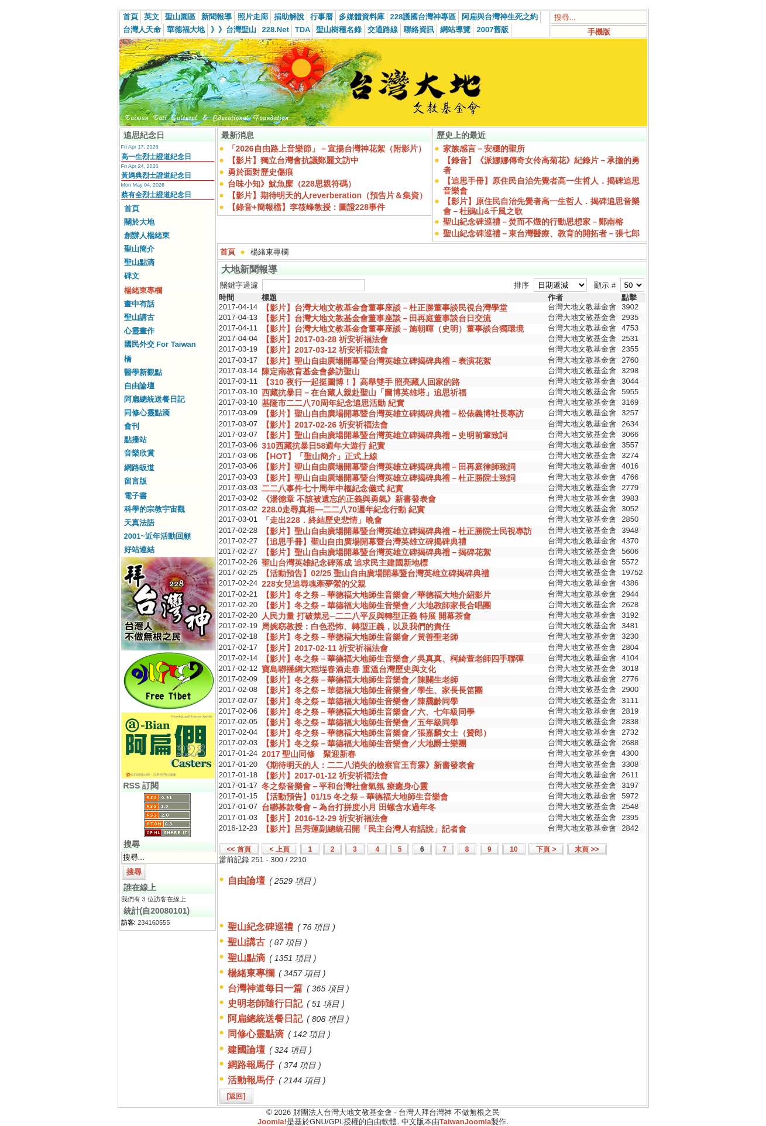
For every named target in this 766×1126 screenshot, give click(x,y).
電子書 (135, 495)
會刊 (131, 426)
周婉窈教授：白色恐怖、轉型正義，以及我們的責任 (356, 626)
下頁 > (546, 849)
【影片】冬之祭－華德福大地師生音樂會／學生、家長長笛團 (372, 690)
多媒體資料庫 (361, 16)
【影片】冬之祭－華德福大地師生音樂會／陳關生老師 (360, 679)
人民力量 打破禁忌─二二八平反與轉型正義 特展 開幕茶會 (366, 616)
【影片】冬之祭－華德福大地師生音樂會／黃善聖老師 (360, 637)
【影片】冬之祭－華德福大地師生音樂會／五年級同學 (360, 722)
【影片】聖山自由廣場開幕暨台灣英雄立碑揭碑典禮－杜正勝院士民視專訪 (397, 531)
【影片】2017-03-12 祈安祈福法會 (325, 349)
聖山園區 (180, 16)
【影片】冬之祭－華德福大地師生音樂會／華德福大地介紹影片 (376, 595)
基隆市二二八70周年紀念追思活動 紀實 (333, 403)
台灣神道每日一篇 (265, 988)
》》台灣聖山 (233, 29)
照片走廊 (253, 16)
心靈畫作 (139, 330)
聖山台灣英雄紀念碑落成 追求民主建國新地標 (345, 562)
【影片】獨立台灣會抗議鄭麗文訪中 (293, 160)
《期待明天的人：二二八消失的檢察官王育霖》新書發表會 (368, 765)
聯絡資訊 (419, 29)
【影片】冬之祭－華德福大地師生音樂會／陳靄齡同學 (360, 701)
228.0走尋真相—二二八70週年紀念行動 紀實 (343, 509)
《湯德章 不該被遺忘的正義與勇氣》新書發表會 (349, 499)
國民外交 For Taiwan (160, 344)
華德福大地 (186, 29)
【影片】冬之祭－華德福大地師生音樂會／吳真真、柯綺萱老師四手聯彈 (393, 658)
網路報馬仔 (251, 1065)
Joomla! (272, 1121)
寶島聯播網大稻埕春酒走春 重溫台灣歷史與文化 (349, 669)
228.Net (275, 29)
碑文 (131, 275)
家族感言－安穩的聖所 (484, 148)
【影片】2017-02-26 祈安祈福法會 (325, 424)
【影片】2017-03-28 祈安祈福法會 (325, 339)
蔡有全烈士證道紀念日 (156, 195)
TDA (303, 29)
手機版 (599, 31)
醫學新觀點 (143, 372)
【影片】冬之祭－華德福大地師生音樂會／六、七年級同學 (368, 712)
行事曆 (321, 16)
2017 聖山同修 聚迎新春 (309, 754)
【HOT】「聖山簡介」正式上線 (319, 456)
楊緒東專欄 (143, 290)
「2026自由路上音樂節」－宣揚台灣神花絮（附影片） (327, 148)
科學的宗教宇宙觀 (154, 509)
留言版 (135, 481)
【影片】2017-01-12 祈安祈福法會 (325, 775)
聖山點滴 (139, 262)
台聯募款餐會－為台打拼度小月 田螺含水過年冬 (349, 807)
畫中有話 (139, 303)
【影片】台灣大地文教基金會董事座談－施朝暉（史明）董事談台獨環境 (393, 328)
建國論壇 (246, 1050)
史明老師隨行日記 (265, 1003)
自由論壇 (139, 385)
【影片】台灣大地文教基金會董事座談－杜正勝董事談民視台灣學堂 (384, 307)
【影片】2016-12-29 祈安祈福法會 (325, 818)
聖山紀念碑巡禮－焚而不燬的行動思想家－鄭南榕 (533, 221)
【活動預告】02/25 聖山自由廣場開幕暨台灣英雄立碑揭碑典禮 (375, 573)
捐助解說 (289, 16)
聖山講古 (139, 317)
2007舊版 (492, 29)
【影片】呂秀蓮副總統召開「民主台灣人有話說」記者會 (364, 829)
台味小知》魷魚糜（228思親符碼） (292, 183)
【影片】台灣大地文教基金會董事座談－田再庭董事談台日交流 (376, 318)
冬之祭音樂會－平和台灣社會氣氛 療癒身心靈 (345, 786)
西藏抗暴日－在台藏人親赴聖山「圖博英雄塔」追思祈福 (364, 392)
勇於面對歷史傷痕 (260, 172)
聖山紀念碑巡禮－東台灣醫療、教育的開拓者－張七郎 (541, 233)
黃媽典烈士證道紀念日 (156, 175)
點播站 (135, 439)
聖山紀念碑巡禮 (260, 927)
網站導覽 (455, 29)
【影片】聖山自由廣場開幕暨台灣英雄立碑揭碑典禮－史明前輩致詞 (384, 435)
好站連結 (139, 549)
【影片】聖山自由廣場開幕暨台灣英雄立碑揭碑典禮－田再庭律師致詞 (389, 466)
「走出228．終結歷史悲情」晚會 (322, 520)
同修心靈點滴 (147, 412)
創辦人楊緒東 (147, 235)
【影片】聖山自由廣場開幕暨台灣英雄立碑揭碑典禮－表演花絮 (376, 361)
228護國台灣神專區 (423, 16)
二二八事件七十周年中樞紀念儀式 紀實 (332, 488)
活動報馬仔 (251, 1080)
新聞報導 (216, 16)
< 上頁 (279, 849)
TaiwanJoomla (465, 1121)
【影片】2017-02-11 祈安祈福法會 (325, 648)
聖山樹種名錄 (339, 29)
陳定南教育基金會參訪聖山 (311, 371)
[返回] (236, 1096)
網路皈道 (139, 467)
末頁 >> (587, 849)
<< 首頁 (239, 849)
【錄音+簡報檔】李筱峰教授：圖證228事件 (307, 207)
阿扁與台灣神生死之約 (500, 16)
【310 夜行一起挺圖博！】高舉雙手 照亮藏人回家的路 (361, 382)
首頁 (130, 16)
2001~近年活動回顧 (157, 536)
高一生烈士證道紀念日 (156, 157)
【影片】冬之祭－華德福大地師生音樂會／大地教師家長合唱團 (376, 605)
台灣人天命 (142, 29)
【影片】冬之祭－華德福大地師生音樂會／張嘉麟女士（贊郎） (376, 733)
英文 (151, 16)
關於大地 (139, 222)
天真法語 (139, 522)
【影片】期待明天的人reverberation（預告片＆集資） (327, 195)
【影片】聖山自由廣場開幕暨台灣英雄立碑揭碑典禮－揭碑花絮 (376, 552)
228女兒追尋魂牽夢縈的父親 (313, 583)
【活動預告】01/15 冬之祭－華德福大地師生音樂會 (355, 796)
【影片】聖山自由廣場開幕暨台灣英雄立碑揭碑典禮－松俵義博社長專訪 (393, 413)
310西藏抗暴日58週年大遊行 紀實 (323, 445)
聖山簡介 (139, 249)
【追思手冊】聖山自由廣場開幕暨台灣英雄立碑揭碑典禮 (364, 541)
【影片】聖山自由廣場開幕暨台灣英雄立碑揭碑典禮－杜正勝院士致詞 (389, 478)
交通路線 (382, 29)
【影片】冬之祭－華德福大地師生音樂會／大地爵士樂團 (364, 743)
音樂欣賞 (139, 453)
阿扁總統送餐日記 (154, 399)
